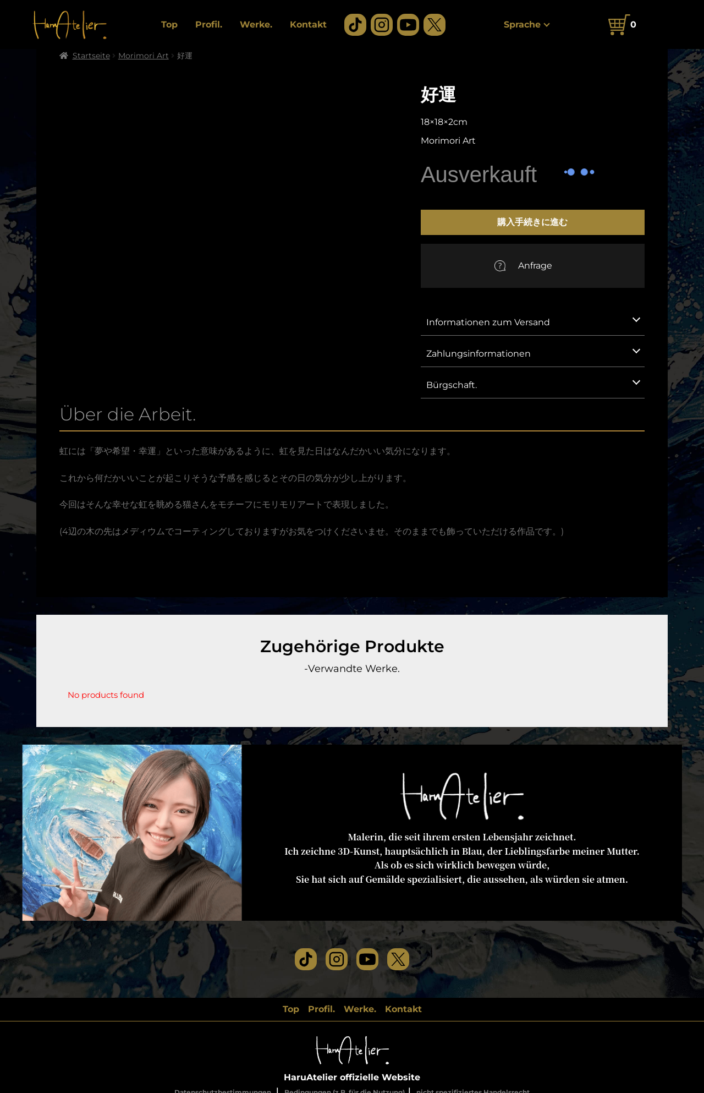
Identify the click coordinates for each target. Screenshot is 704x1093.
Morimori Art (143, 56)
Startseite (91, 56)
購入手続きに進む (532, 221)
